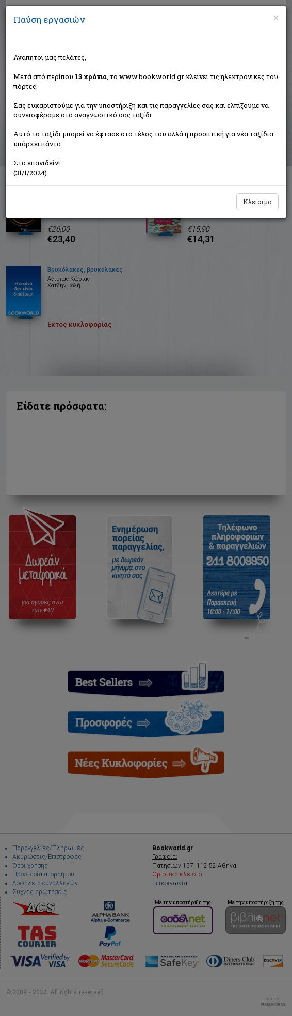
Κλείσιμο (257, 201)
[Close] (276, 17)
